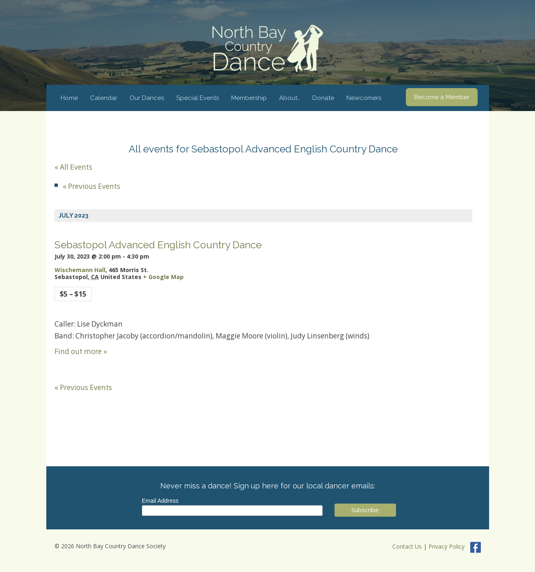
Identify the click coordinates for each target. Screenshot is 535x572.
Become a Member (441, 97)
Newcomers (363, 98)
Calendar (103, 98)
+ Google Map (163, 277)
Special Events (197, 98)
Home (69, 98)
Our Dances (147, 98)
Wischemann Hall (80, 270)
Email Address (160, 500)
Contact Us (407, 547)
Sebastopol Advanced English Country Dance (158, 245)
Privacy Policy (446, 547)
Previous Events (91, 186)
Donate (323, 98)
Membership (249, 98)
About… (289, 98)
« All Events (73, 167)
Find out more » (81, 351)
